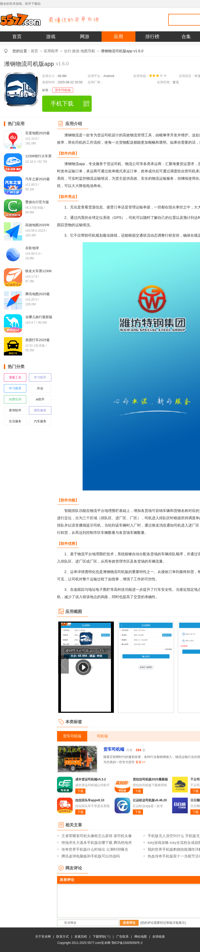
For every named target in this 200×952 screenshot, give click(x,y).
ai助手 (40, 399)
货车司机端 (63, 90)
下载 (80, 791)
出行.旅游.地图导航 (79, 51)
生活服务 (15, 421)
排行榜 (152, 36)
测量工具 (15, 377)
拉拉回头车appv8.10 (89, 800)
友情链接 (158, 936)
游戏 (50, 36)
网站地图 (140, 936)
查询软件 (15, 410)
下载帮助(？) (101, 936)
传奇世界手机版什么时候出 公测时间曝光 (94, 849)
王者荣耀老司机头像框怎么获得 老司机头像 (96, 836)
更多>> (140, 762)
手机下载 (62, 103)
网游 (84, 36)
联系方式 (62, 936)
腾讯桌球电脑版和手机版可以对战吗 (90, 856)
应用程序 (51, 51)
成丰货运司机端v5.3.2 (90, 779)
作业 (40, 388)
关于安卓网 (43, 936)
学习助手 (40, 377)
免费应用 (15, 399)
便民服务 (40, 410)
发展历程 (80, 936)
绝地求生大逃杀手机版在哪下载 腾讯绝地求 (96, 842)
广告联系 (122, 936)
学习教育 (15, 388)
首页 (17, 36)
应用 (118, 36)
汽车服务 (40, 421)
